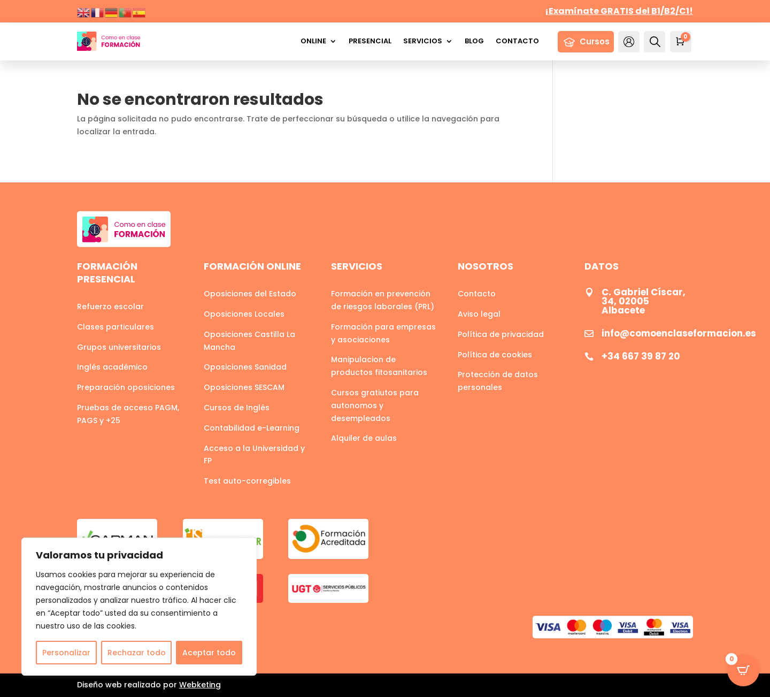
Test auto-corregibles (247, 481)
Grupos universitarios (119, 347)
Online (313, 41)
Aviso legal (479, 314)
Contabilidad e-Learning (251, 428)
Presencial (370, 41)
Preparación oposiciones (126, 387)
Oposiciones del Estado (250, 293)
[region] (139, 607)
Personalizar (66, 652)
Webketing (200, 684)
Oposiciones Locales (244, 314)
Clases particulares (115, 326)
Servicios (422, 41)
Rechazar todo (136, 652)
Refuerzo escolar (110, 306)
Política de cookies (495, 354)
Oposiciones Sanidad (245, 367)
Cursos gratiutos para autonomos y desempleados (375, 405)
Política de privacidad (501, 334)
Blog (474, 41)
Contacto (517, 41)
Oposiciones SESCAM (244, 387)
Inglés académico (112, 367)
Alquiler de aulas (364, 438)
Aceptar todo (209, 652)
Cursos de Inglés (237, 407)
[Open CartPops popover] (743, 670)
